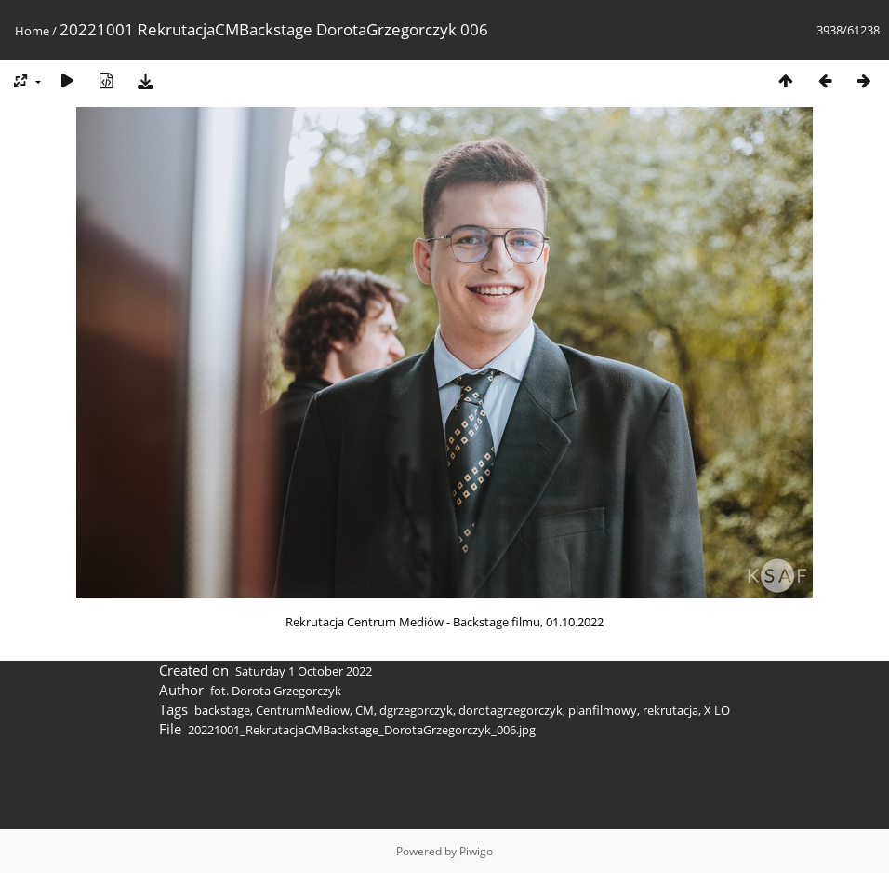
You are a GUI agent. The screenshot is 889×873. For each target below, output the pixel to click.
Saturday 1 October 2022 (303, 671)
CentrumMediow (303, 710)
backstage (222, 710)
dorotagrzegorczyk (510, 710)
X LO (717, 710)
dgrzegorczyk (416, 710)
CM (364, 710)
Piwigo (476, 851)
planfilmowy (602, 710)
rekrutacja (670, 710)
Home (32, 30)
